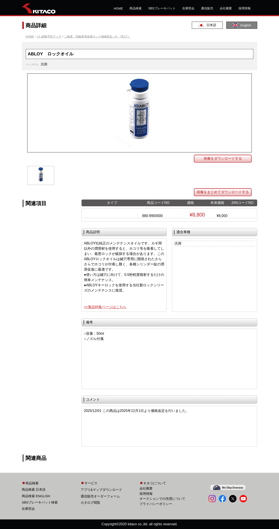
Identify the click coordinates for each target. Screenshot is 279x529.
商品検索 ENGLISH (36, 496)
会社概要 (226, 8)
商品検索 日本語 (34, 489)
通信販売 (207, 8)
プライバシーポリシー (156, 504)
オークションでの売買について (162, 498)
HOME (118, 8)
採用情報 (244, 8)
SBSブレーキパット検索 (40, 502)
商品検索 (135, 8)
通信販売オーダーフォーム (100, 496)
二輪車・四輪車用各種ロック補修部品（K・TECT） (97, 36)
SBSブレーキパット (162, 8)
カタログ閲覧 (90, 502)
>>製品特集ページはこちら (105, 307)
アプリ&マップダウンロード (101, 489)
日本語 (207, 25)
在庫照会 (188, 8)
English (241, 25)
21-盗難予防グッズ (49, 36)
